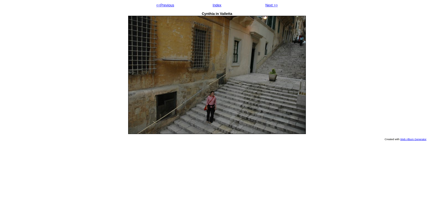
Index (217, 5)
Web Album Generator (413, 139)
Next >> (271, 5)
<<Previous (165, 5)
